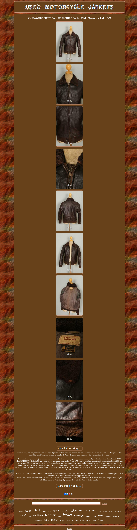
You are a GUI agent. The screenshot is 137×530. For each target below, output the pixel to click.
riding (59, 516)
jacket (67, 515)
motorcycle (87, 510)
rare (44, 511)
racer (20, 511)
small (68, 520)
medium (38, 520)
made (49, 511)
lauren (82, 520)
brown (100, 520)
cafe (94, 516)
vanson (105, 511)
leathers (75, 520)
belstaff (88, 516)
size (46, 519)
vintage (79, 515)
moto (100, 515)
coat (94, 520)
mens (54, 519)
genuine (65, 511)
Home (69, 529)
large (62, 520)
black (37, 510)
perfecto (116, 516)
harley (56, 510)
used (30, 516)
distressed (118, 511)
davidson (38, 515)
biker (74, 510)
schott (28, 510)
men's (23, 515)
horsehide (108, 516)
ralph (99, 511)
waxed (88, 520)
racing (110, 511)
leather (50, 515)
